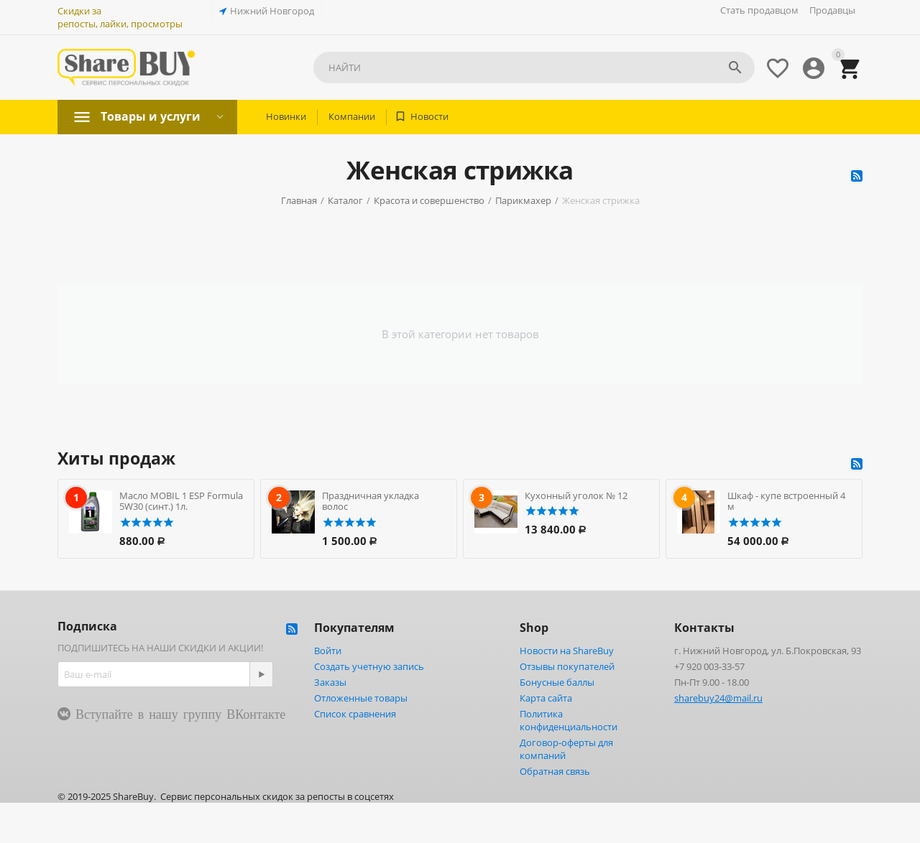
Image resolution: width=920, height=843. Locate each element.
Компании (351, 116)
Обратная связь (555, 771)
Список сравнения (355, 713)
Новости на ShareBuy (567, 650)
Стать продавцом (759, 10)
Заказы (330, 682)
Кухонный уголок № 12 (576, 495)
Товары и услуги (151, 116)
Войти (327, 650)
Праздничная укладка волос (370, 501)
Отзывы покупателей (567, 666)
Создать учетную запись (369, 666)
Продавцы (832, 10)
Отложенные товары (361, 697)
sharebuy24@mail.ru (718, 697)
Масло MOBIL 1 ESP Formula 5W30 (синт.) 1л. (181, 501)
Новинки (286, 116)
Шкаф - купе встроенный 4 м (786, 501)
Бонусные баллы (557, 682)
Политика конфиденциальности (568, 720)
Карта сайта (546, 697)
